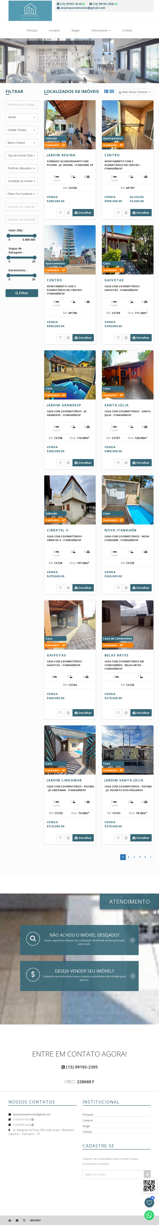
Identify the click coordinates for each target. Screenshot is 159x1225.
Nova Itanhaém (120, 530)
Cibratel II (58, 530)
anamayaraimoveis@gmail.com (32, 1114)
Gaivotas (114, 280)
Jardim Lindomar (64, 780)
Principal (31, 30)
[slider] (8, 236)
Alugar (76, 30)
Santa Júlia (116, 405)
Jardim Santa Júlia (124, 780)
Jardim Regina (61, 155)
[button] (22, 117)
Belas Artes (116, 655)
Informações (100, 30)
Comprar (54, 30)
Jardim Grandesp (64, 405)
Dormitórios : (17, 270)
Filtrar (21, 293)
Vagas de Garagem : (15, 250)
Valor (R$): (15, 230)
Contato (127, 30)
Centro (112, 155)
